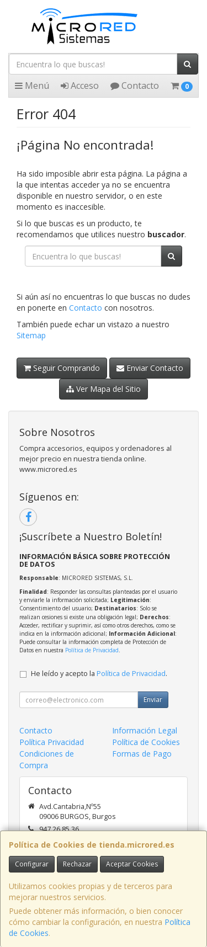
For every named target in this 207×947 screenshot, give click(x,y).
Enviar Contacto (149, 368)
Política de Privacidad (92, 650)
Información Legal (144, 730)
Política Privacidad (51, 742)
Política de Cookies (146, 742)
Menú (32, 85)
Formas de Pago (142, 753)
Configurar (32, 864)
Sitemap (31, 335)
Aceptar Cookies (132, 864)
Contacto (134, 85)
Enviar (153, 699)
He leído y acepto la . (99, 673)
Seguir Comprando (62, 368)
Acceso (80, 85)
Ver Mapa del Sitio (103, 389)
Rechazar (77, 864)
